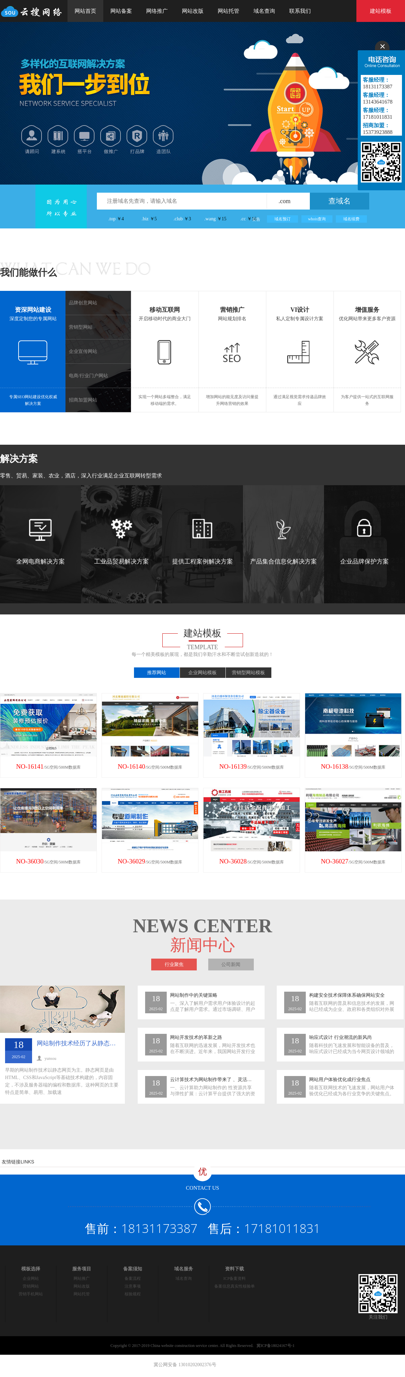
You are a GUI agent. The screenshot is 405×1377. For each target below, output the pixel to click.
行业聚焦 (174, 964)
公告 (256, 219)
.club (182, 218)
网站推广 (82, 1278)
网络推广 (157, 11)
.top (116, 218)
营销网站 (31, 1286)
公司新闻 (230, 964)
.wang (215, 218)
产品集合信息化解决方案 (283, 542)
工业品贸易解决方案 (121, 542)
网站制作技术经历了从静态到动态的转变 (91, 1043)
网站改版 (193, 11)
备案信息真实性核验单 (234, 1286)
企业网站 (31, 1278)
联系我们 (300, 11)
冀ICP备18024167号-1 (275, 1345)
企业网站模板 (202, 672)
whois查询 (317, 219)
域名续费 (351, 219)
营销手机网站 (31, 1294)
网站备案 (121, 11)
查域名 (339, 201)
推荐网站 (156, 672)
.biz (149, 218)
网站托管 (228, 11)
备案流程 (133, 1278)
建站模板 (381, 11)
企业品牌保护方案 (364, 542)
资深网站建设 (33, 309)
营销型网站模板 (248, 672)
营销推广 (232, 309)
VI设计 (299, 309)
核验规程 (133, 1294)
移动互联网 (165, 309)
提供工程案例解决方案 (202, 542)
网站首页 (85, 11)
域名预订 (282, 219)
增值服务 (367, 309)
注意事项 (133, 1286)
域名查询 (264, 11)
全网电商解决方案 (40, 542)
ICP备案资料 (234, 1278)
